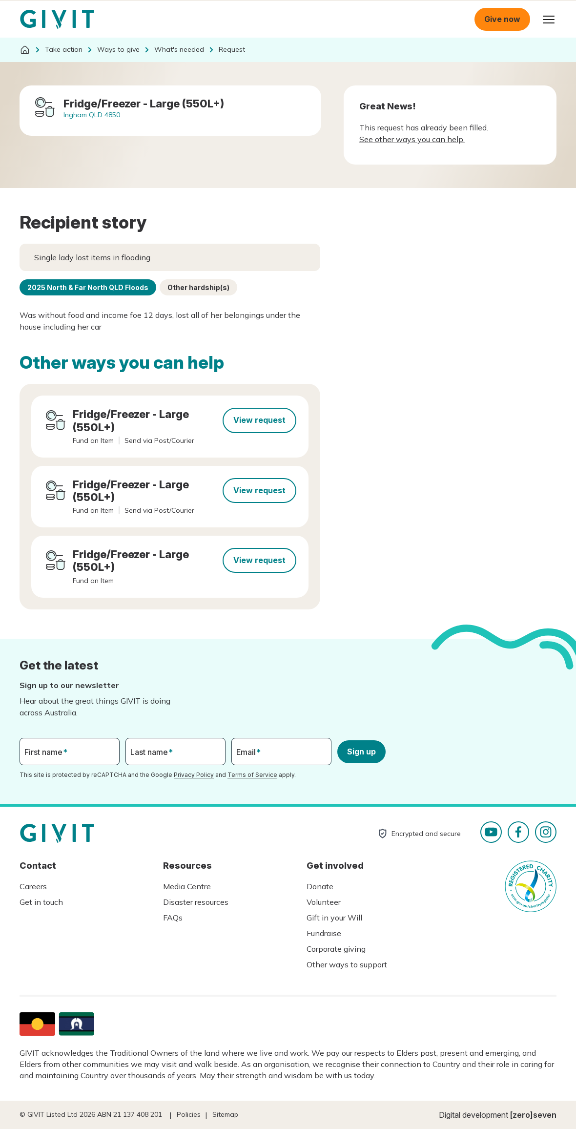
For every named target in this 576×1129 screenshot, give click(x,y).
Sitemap (225, 1114)
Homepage (57, 19)
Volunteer (324, 902)
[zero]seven (533, 1115)
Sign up (361, 751)
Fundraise (324, 933)
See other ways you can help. (412, 139)
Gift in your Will (334, 917)
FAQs (173, 917)
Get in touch (41, 902)
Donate (320, 886)
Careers (33, 886)
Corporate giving (336, 949)
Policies (189, 1114)
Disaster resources (195, 902)
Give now (502, 19)
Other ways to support (347, 964)
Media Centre (187, 886)
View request (259, 420)
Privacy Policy (194, 774)
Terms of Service (252, 774)
